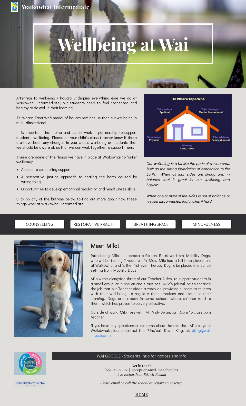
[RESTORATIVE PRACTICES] (95, 224)
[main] (123, 43)
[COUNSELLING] (39, 224)
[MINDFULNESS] (206, 224)
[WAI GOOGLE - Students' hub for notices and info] (141, 356)
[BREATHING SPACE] (151, 224)
